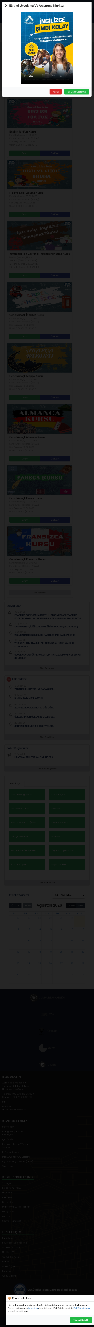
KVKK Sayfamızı (81, 1308)
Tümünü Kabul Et (81, 1320)
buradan (33, 1308)
